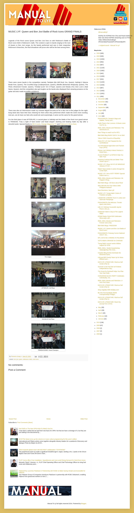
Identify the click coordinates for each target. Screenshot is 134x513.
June (100, 116)
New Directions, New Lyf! (106, 190)
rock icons (36, 359)
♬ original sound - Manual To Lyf (108, 45)
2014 (98, 88)
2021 (98, 68)
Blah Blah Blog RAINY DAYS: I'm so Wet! (111, 135)
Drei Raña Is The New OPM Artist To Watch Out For (35, 428)
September (102, 107)
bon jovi (16, 359)
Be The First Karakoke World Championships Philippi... (107, 293)
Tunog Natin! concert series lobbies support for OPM (109, 244)
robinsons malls (27, 359)
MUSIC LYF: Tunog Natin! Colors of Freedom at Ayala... (109, 194)
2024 (98, 59)
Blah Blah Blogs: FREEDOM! (107, 225)
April (100, 310)
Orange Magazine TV (49, 124)
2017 (98, 79)
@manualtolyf (102, 32)
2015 (98, 85)
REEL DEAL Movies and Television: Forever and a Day (109, 222)
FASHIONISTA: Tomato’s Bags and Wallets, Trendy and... (109, 119)
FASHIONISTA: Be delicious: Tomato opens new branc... (110, 203)
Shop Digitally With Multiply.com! (108, 290)
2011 (98, 96)
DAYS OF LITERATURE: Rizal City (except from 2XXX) (109, 303)
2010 (98, 322)
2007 (98, 331)
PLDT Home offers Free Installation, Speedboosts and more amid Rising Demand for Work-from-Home (52, 460)
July (99, 113)
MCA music (36, 124)
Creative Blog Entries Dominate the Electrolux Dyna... (109, 253)
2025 (98, 56)
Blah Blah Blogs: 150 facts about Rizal (110, 183)
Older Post (84, 419)
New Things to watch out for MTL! (109, 132)
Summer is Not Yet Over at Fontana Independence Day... (109, 267)
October (101, 104)
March (100, 313)
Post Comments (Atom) (25, 422)
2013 (98, 90)
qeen (20, 359)
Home (48, 419)
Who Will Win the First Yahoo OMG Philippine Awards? (109, 186)
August (100, 110)
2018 (98, 76)
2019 (98, 73)
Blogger (83, 503)
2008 (98, 328)
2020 (98, 70)
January (101, 319)
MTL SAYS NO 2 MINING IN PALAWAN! (111, 238)
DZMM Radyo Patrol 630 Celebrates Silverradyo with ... (110, 217)
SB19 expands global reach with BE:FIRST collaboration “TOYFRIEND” (42, 450)
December (101, 99)
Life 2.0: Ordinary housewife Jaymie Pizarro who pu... (109, 208)
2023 (98, 62)
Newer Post (12, 419)
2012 (98, 93)
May (99, 307)
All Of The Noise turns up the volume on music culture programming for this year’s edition (48, 439)
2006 (98, 334)
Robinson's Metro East (68, 124)
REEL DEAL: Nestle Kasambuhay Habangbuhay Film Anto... (109, 249)
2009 (98, 325)
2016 (98, 82)
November (101, 102)
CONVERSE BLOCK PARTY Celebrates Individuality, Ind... (111, 277)
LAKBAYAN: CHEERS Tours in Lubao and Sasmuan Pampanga (111, 198)
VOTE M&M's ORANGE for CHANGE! (110, 240)
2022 (98, 65)
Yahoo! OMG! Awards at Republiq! (109, 138)
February (101, 316)
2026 (98, 53)
